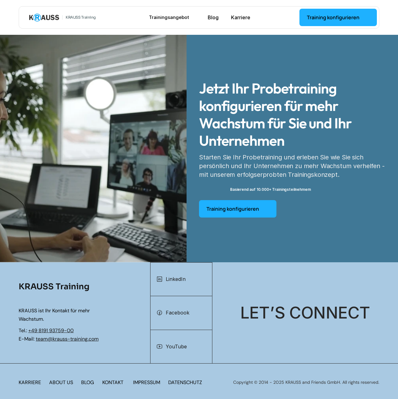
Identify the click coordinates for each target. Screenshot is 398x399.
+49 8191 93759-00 (51, 330)
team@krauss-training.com (67, 339)
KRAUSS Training (81, 17)
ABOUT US (61, 382)
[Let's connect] (305, 312)
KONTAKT (112, 382)
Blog (213, 17)
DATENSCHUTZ (185, 382)
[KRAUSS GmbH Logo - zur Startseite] (44, 17)
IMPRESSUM (146, 382)
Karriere (240, 17)
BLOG (87, 382)
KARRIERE (30, 382)
